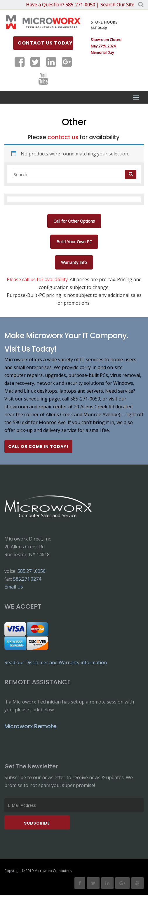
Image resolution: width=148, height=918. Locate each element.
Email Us (13, 587)
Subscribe (37, 823)
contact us (63, 137)
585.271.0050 (32, 571)
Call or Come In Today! (38, 446)
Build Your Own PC (74, 241)
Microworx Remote (30, 726)
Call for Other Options (74, 221)
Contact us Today (45, 43)
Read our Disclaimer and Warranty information (55, 662)
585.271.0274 (27, 579)
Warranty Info (74, 262)
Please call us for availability (37, 279)
